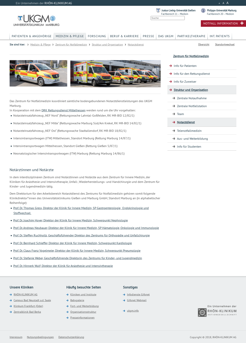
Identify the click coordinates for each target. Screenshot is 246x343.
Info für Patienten (185, 66)
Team (180, 114)
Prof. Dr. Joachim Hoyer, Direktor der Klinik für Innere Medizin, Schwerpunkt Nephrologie (70, 220)
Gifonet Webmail (136, 300)
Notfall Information (220, 23)
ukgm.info (133, 310)
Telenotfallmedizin (189, 131)
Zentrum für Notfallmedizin (71, 44)
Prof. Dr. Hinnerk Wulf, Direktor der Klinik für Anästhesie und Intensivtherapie (63, 266)
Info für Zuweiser (185, 81)
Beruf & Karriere (124, 36)
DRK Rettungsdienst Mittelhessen (64, 110)
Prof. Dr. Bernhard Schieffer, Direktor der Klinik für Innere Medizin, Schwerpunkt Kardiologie (72, 243)
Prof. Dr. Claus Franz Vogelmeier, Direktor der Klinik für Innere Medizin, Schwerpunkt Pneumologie (76, 250)
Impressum (16, 337)
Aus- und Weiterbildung (192, 138)
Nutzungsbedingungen (40, 337)
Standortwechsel (224, 44)
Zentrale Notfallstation (192, 106)
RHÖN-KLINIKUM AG (25, 294)
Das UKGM (165, 36)
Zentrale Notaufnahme (192, 98)
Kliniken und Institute (83, 294)
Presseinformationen (82, 317)
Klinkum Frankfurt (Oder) (28, 306)
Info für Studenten (189, 146)
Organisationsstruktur (83, 312)
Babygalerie (77, 300)
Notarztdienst (136, 44)
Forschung (97, 36)
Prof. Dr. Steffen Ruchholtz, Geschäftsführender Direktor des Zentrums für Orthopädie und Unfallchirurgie (81, 235)
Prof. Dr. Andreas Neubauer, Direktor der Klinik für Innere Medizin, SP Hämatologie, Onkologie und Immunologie (86, 228)
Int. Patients (220, 36)
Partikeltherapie (191, 36)
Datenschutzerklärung (71, 337)
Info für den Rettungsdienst (192, 74)
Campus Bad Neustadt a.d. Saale (32, 300)
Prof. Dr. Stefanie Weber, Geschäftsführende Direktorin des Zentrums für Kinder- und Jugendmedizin (77, 258)
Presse (148, 36)
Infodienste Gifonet (138, 294)
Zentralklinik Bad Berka (27, 312)
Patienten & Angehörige (32, 36)
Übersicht (203, 44)
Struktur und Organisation (107, 44)
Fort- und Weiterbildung (84, 306)
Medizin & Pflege (70, 36)
